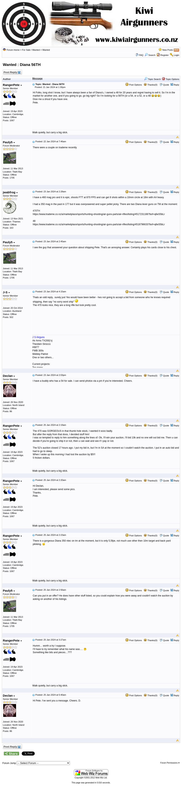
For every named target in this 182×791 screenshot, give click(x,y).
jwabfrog (10, 192)
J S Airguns (38, 337)
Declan (9, 375)
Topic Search (152, 79)
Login (176, 55)
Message (37, 78)
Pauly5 (9, 142)
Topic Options (170, 79)
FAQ (141, 55)
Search (150, 55)
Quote (166, 85)
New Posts (167, 50)
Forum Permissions (170, 763)
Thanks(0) (150, 85)
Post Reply (12, 72)
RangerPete (12, 85)
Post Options (133, 85)
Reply (176, 85)
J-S (6, 292)
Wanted (46, 50)
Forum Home (13, 50)
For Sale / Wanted (31, 50)
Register (165, 55)
